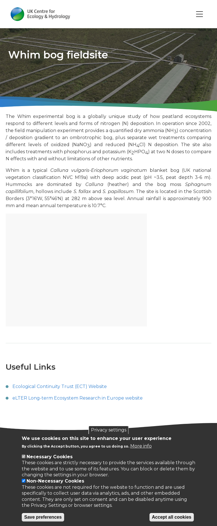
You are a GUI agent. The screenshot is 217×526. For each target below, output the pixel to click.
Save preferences (43, 517)
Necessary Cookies (50, 456)
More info (141, 446)
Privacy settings (108, 430)
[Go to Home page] (40, 14)
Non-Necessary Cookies (55, 481)
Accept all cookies (172, 517)
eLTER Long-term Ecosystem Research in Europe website (77, 398)
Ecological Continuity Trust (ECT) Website (59, 386)
